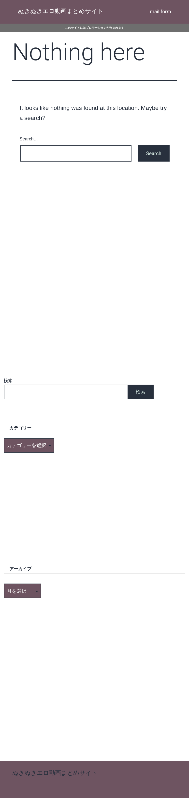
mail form (160, 12)
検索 (8, 380)
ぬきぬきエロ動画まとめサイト (60, 11)
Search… (29, 138)
